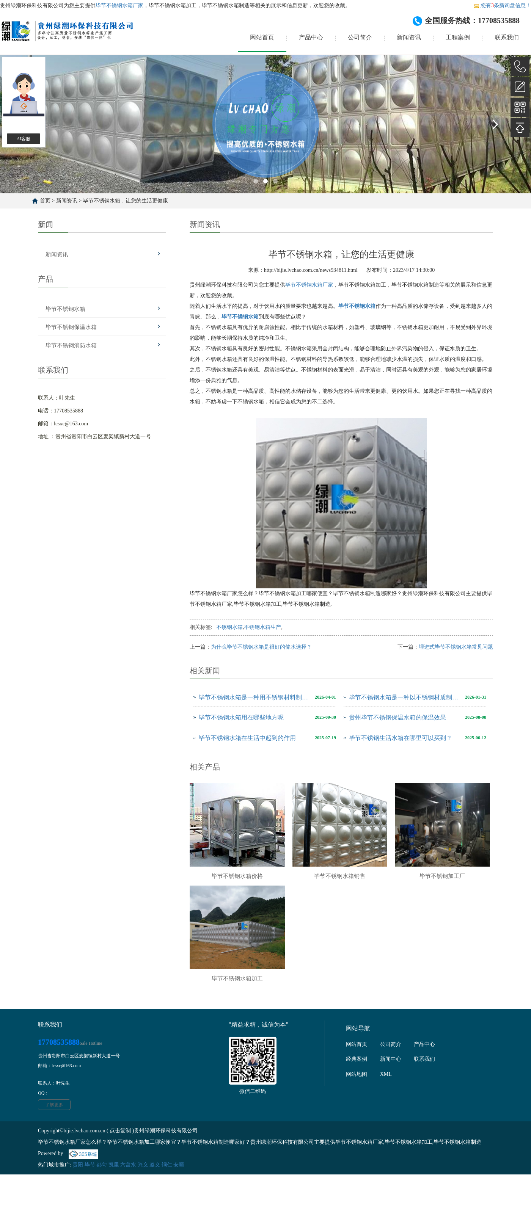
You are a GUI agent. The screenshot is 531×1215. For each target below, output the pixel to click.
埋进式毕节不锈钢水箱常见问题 (456, 647)
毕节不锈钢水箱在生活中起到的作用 (247, 738)
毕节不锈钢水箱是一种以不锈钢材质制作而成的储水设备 (405, 697)
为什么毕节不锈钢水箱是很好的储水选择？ (261, 647)
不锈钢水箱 (229, 627)
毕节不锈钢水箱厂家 (119, 5)
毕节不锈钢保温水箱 (71, 327)
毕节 (90, 1165)
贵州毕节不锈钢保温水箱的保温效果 (397, 717)
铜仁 (167, 1165)
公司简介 (360, 37)
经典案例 (356, 1059)
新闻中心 (390, 1059)
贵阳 (77, 1165)
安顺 (178, 1165)
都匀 (101, 1165)
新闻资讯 (409, 37)
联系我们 (507, 37)
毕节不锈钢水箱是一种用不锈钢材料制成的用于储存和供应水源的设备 (255, 697)
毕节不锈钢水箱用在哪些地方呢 (241, 717)
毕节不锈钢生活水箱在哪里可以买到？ (400, 738)
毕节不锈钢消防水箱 (71, 345)
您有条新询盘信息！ (502, 5)
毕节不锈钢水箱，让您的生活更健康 (125, 201)
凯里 (113, 1165)
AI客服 (24, 138)
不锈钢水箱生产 (262, 627)
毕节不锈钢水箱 (65, 309)
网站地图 (356, 1074)
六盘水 (128, 1165)
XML (386, 1074)
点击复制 (120, 1130)
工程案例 (458, 37)
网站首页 (262, 37)
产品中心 (311, 37)
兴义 (143, 1165)
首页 (45, 201)
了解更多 (54, 1104)
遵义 (154, 1165)
